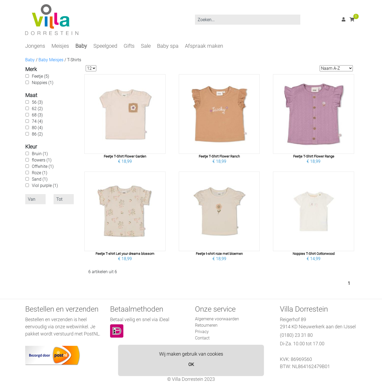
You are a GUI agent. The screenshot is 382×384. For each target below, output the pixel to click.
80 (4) (37, 127)
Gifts (129, 46)
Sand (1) (39, 179)
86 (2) (37, 134)
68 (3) (37, 114)
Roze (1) (39, 172)
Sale (146, 46)
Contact (202, 338)
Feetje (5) (40, 76)
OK (191, 364)
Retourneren (206, 325)
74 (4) (37, 121)
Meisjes (60, 46)
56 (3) (37, 102)
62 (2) (37, 108)
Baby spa (168, 46)
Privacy (202, 331)
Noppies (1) (42, 82)
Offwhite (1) (43, 166)
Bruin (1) (40, 153)
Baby (81, 46)
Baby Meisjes (50, 59)
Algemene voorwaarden (217, 318)
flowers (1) (41, 160)
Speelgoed (105, 46)
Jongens (35, 46)
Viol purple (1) (45, 185)
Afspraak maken (204, 46)
